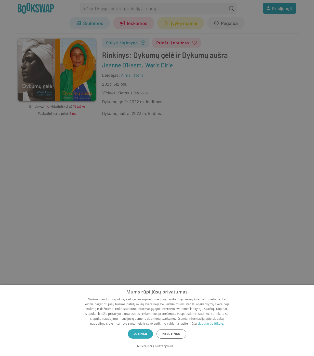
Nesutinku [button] (171, 334)
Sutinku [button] (140, 334)
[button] (157, 346)
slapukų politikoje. (211, 323)
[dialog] (157, 320)
